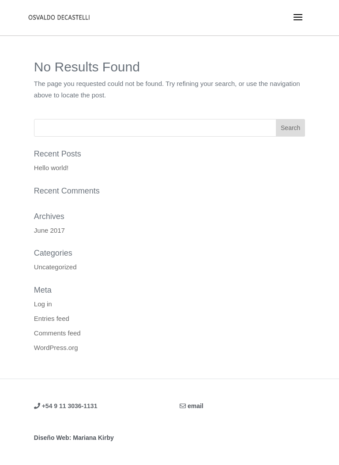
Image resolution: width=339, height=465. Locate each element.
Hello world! (51, 167)
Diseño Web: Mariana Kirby (74, 437)
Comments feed (57, 333)
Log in (43, 304)
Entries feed (51, 318)
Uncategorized (55, 267)
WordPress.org (56, 347)
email (195, 405)
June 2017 (49, 230)
